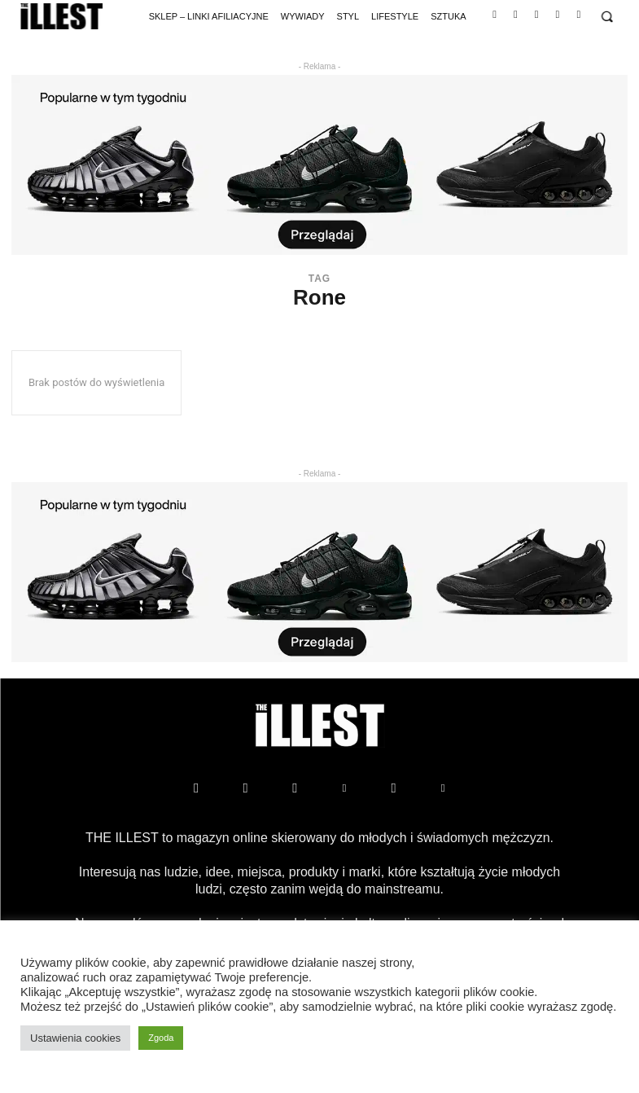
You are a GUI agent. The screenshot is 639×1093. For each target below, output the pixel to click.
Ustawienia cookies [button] (75, 1038)
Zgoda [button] (160, 1038)
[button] (607, 17)
